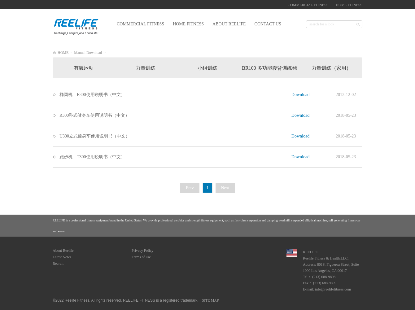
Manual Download (88, 52)
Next (225, 188)
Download (300, 94)
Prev (190, 188)
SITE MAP (209, 300)
